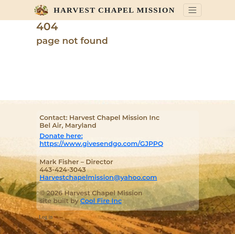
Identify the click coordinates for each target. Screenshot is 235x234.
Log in (46, 217)
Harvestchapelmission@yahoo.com (98, 177)
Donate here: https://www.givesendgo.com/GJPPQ (101, 140)
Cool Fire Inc (101, 201)
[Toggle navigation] (192, 10)
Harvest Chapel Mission (114, 10)
